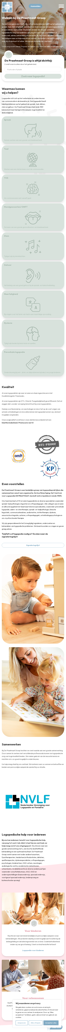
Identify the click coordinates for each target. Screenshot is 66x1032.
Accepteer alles (51, 1023)
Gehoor (7, 265)
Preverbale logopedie (14, 352)
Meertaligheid (11, 294)
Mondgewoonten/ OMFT (16, 207)
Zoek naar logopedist (33, 76)
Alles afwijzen (36, 1023)
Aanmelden (35, 6)
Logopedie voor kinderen (33, 950)
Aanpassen (22, 1023)
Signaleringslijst (33, 545)
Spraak (7, 120)
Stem (6, 236)
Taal (6, 149)
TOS (6, 178)
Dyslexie (8, 323)
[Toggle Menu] (61, 6)
